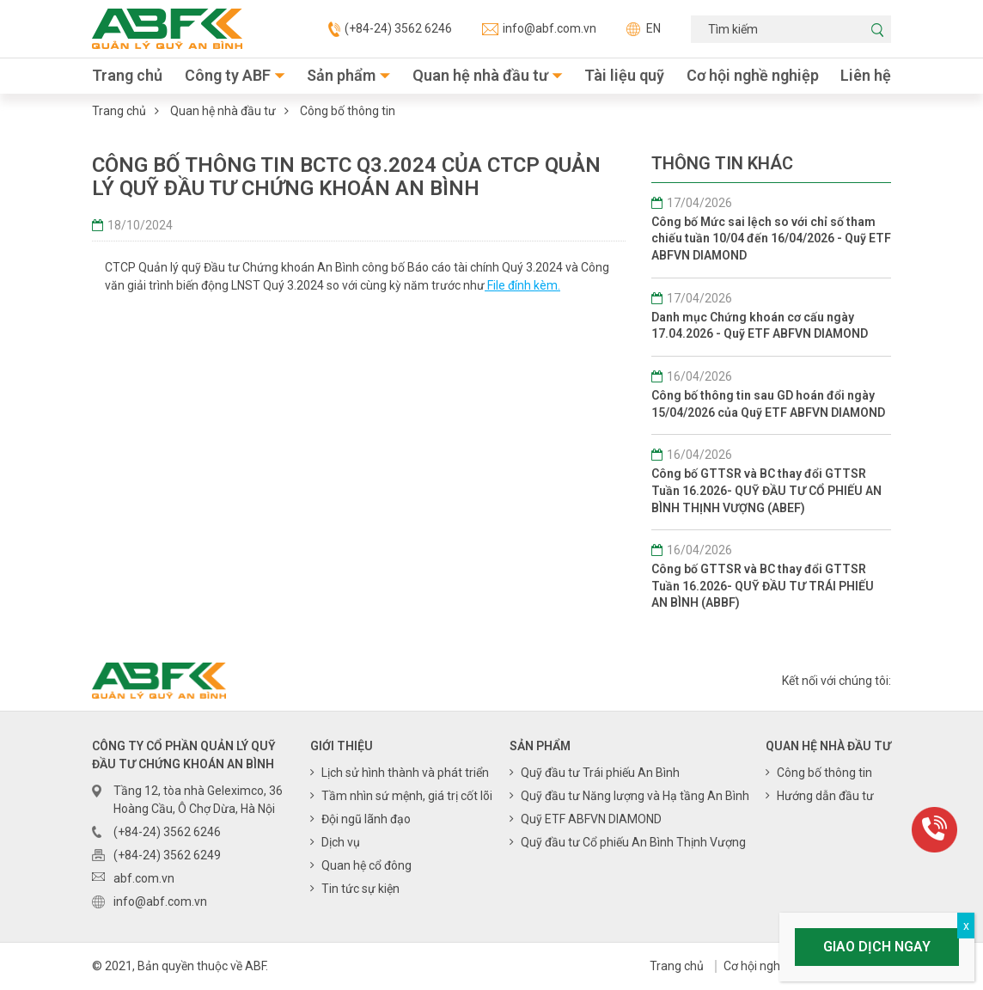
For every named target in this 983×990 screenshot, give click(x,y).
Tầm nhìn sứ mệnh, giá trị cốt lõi (406, 796)
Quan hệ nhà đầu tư (480, 75)
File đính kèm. (522, 285)
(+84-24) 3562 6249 (167, 855)
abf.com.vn (143, 878)
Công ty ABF (228, 75)
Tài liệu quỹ (624, 75)
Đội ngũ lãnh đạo (366, 819)
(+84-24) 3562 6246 (390, 29)
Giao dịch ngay (877, 946)
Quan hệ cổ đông (366, 865)
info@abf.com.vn (539, 28)
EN (643, 29)
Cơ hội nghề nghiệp (753, 75)
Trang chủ (127, 75)
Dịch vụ (340, 842)
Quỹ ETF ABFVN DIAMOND (591, 819)
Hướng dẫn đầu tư (825, 796)
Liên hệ (865, 75)
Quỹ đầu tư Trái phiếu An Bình (600, 772)
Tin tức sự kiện (360, 888)
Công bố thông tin (347, 111)
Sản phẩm (341, 75)
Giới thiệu (341, 746)
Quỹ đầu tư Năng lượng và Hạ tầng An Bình (635, 796)
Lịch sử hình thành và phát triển (405, 772)
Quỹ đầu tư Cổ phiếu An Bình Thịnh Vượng (633, 842)
